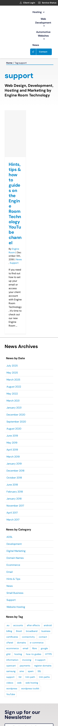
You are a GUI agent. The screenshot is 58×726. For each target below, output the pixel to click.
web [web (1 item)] (19, 682)
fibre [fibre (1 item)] (34, 648)
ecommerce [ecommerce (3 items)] (12, 648)
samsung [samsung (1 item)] (10, 671)
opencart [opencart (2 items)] (11, 665)
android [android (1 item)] (48, 625)
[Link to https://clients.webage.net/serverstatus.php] (39, 3)
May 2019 (11, 442)
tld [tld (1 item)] (20, 677)
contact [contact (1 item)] (43, 636)
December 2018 (15, 470)
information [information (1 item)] (12, 659)
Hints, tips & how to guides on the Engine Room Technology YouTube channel (15, 203)
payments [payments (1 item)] (25, 665)
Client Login (29, 2)
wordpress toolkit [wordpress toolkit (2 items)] (30, 688)
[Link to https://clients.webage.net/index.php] (21, 3)
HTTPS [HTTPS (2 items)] (48, 654)
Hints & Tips (13, 579)
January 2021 (13, 407)
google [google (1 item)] (44, 648)
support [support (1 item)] (10, 677)
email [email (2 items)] (25, 648)
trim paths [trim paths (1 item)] (44, 677)
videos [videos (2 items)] (9, 682)
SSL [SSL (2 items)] (39, 671)
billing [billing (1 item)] (9, 631)
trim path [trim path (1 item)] (30, 677)
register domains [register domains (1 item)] (42, 665)
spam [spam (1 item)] (31, 671)
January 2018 (14, 498)
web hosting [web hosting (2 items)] (32, 682)
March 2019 (13, 456)
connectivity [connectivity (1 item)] (28, 636)
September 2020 (16, 421)
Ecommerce (13, 565)
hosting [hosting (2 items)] (18, 654)
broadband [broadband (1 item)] (31, 631)
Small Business (14, 593)
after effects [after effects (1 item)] (33, 625)
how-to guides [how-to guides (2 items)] (33, 654)
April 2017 (12, 512)
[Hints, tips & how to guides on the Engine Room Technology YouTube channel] (15, 134)
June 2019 (12, 435)
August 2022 (13, 386)
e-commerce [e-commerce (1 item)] (36, 642)
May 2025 (12, 372)
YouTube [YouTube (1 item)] (10, 694)
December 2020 (15, 414)
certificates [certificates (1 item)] (12, 636)
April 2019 (12, 449)
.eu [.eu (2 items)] (7, 625)
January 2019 (14, 463)
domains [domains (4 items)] (21, 642)
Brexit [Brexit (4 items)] (19, 631)
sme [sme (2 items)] (21, 671)
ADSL (9, 537)
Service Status (49, 2)
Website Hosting (15, 607)
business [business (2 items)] (45, 631)
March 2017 (12, 519)
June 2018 (12, 484)
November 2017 (15, 505)
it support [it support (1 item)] (40, 659)
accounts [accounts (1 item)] (18, 625)
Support (14, 262)
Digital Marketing (16, 551)
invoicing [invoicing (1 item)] (26, 659)
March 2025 (13, 379)
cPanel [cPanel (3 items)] (9, 642)
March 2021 (12, 400)
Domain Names (15, 558)
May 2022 (12, 393)
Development (14, 544)
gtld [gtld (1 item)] (8, 654)
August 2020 (13, 428)
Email (9, 572)
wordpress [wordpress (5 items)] (11, 688)
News (19, 259)
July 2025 (12, 365)
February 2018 (14, 491)
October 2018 (14, 477)
